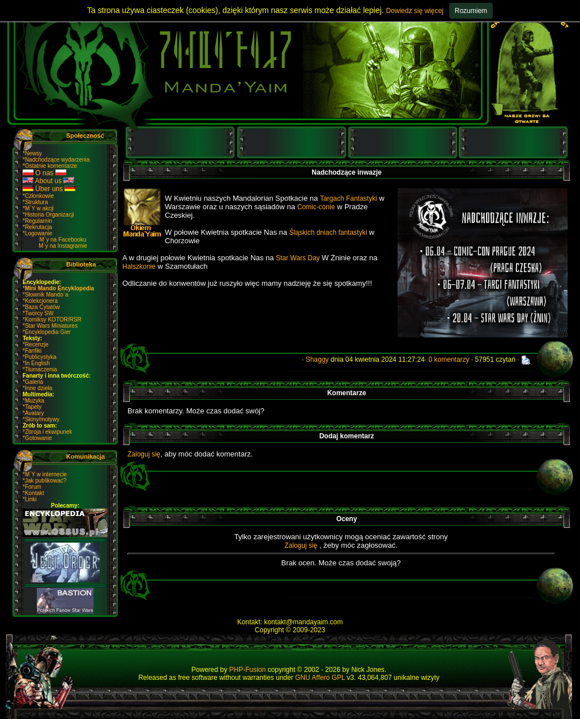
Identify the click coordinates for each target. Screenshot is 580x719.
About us (48, 181)
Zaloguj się (143, 454)
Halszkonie (139, 266)
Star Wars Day (299, 258)
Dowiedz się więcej (414, 11)
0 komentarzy (449, 359)
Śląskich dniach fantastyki (329, 232)
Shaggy (317, 359)
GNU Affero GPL (320, 678)
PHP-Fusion (247, 670)
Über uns (49, 189)
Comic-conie (316, 207)
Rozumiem (471, 11)
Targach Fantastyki (348, 198)
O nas (44, 173)
